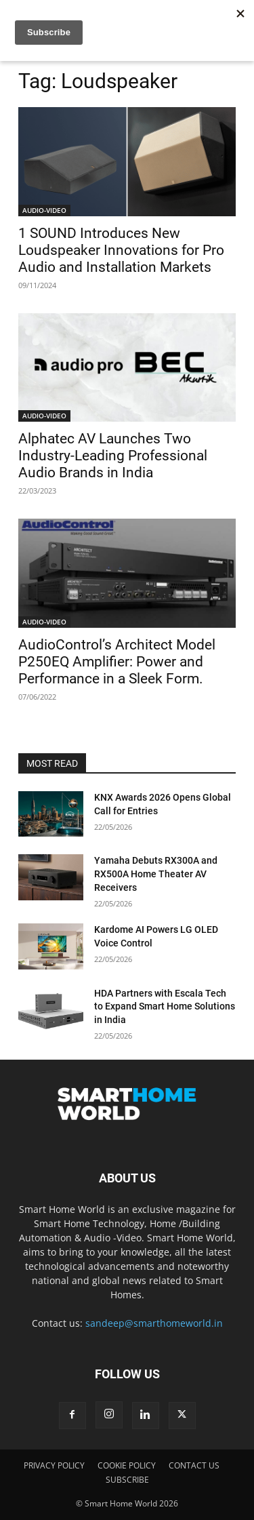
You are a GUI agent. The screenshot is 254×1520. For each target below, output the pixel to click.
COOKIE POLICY (127, 1465)
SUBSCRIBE (127, 1479)
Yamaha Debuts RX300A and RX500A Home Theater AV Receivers (155, 873)
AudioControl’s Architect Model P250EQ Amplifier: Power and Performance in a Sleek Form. (116, 662)
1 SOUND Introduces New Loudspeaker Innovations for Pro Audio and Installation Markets (121, 250)
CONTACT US (194, 1465)
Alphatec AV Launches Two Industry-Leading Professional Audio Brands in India (112, 456)
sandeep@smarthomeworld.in (154, 1323)
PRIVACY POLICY (54, 1465)
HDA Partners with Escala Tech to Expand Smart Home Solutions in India (164, 1006)
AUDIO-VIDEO (44, 210)
